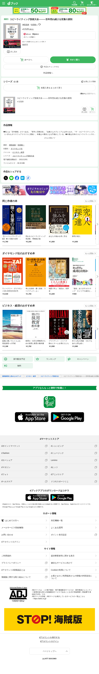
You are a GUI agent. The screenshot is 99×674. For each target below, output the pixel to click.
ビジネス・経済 (18, 152)
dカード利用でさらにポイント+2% (33, 41)
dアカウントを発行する (49, 637)
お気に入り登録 (90, 81)
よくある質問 (57, 527)
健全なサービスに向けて (61, 563)
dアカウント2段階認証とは (13, 570)
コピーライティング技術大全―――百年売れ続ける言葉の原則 (44, 98)
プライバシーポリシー (11, 563)
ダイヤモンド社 (16, 149)
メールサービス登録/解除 (12, 527)
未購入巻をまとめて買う (51, 88)
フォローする (39, 24)
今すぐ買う (75, 60)
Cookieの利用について (61, 570)
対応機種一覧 (57, 520)
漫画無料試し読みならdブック (11, 376)
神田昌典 (25, 25)
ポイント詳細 (29, 37)
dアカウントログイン (10, 542)
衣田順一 (34, 25)
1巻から (83, 93)
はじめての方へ (10, 520)
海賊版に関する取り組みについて (16, 577)
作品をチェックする (51, 67)
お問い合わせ (7, 535)
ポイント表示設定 (59, 535)
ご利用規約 (6, 556)
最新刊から (91, 93)
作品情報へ (48, 73)
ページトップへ (49, 651)
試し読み (13, 52)
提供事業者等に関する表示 (62, 556)
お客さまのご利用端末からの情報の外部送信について (71, 577)
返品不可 (25, 44)
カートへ (28, 60)
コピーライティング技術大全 (23, 156)
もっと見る (89, 201)
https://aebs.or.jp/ (40, 599)
